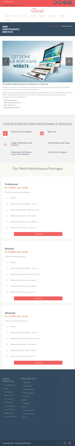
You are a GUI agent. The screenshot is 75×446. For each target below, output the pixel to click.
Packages (42, 16)
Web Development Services (13, 102)
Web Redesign (27, 387)
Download (53, 16)
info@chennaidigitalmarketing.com (12, 5)
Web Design (27, 383)
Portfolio (33, 16)
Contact (8, 20)
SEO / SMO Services (11, 105)
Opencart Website (29, 411)
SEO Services (9, 393)
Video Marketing (10, 407)
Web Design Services (11, 100)
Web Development (29, 390)
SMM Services (9, 403)
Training (63, 16)
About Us (15, 16)
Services (24, 16)
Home (7, 16)
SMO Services (9, 396)
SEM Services (9, 400)
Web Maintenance (28, 394)
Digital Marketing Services (13, 107)
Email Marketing (9, 410)
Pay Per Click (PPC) (11, 417)
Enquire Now (38, 235)
